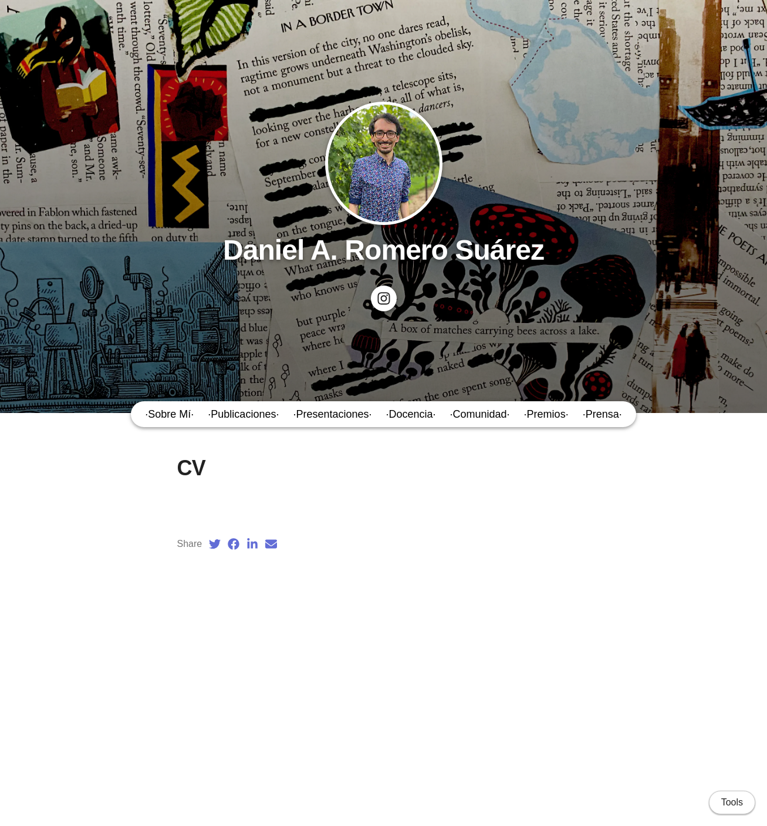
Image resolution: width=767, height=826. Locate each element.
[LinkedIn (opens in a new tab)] (252, 544)
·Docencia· (411, 414)
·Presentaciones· (332, 414)
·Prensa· (602, 414)
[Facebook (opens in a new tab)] (233, 544)
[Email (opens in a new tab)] (271, 544)
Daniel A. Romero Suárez (383, 250)
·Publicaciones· (243, 414)
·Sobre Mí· (169, 414)
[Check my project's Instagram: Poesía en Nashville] (384, 298)
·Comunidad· (480, 414)
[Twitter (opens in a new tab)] (215, 544)
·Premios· (546, 414)
